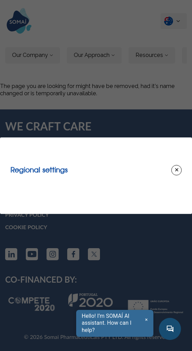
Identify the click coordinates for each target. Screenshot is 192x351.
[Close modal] (176, 170)
